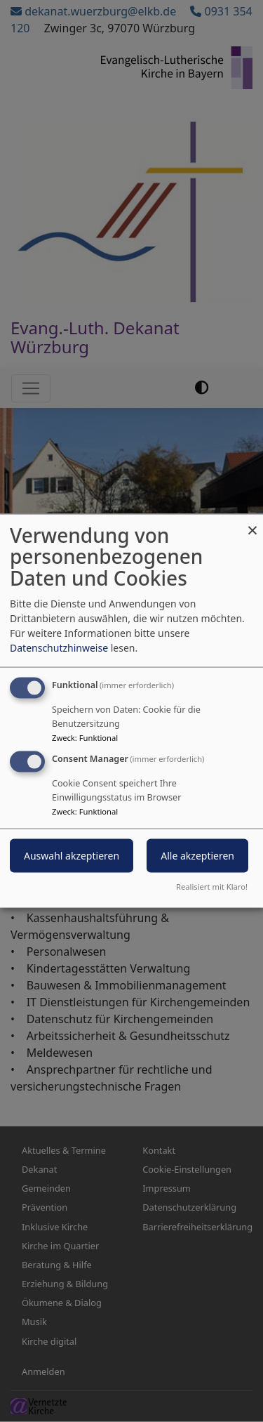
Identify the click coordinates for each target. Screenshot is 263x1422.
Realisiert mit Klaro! (212, 886)
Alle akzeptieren (197, 855)
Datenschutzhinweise (59, 647)
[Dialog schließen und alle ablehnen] (252, 523)
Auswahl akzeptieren (71, 855)
